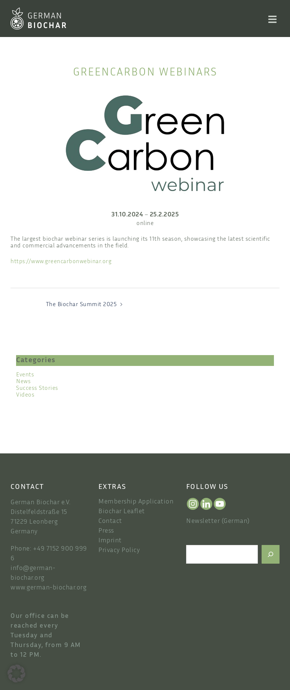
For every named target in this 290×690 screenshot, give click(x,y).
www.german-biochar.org (48, 588)
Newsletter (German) (218, 521)
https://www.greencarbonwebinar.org (60, 261)
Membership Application (135, 502)
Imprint (110, 541)
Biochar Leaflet (121, 512)
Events (25, 375)
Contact (110, 521)
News (23, 381)
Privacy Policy (119, 551)
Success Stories (37, 388)
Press (106, 531)
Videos (25, 395)
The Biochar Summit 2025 (81, 304)
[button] (16, 673)
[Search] (271, 554)
